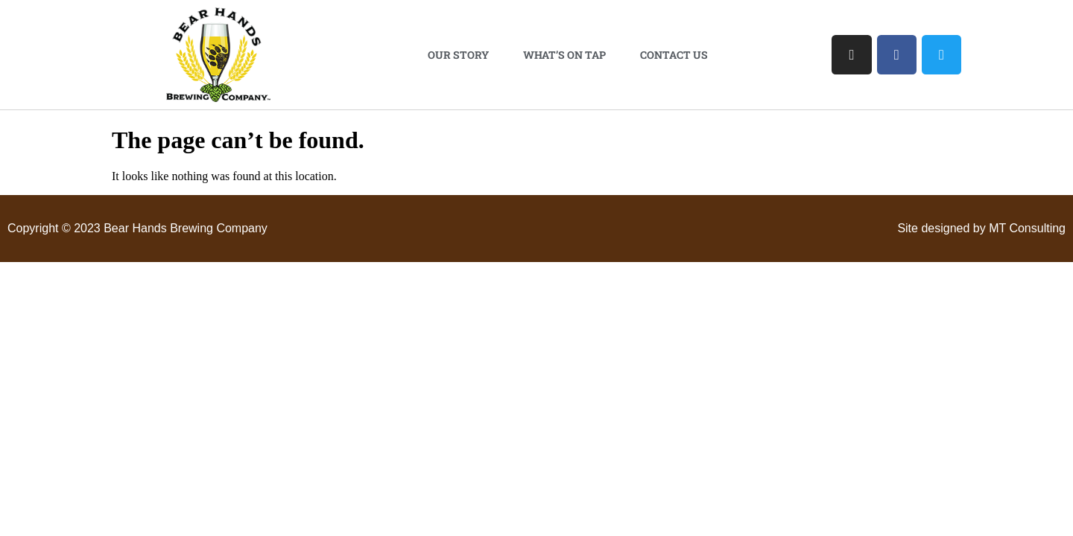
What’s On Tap (564, 55)
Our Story (458, 55)
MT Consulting (1027, 228)
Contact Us (674, 55)
